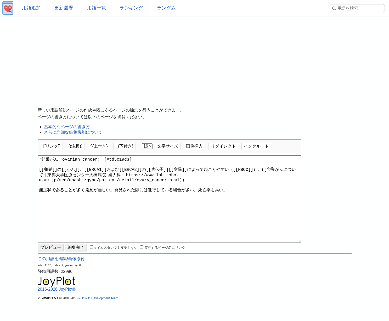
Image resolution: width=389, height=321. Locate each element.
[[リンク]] (52, 146)
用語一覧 (96, 7)
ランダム (166, 7)
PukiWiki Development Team (98, 317)
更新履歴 (63, 7)
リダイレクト (223, 146)
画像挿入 (194, 146)
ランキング (131, 7)
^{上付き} (99, 146)
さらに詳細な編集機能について (73, 132)
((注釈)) (75, 146)
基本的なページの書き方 (67, 127)
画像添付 (76, 277)
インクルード (256, 146)
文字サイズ (167, 146)
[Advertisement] (195, 57)
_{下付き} (124, 146)
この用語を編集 (52, 277)
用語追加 (31, 7)
